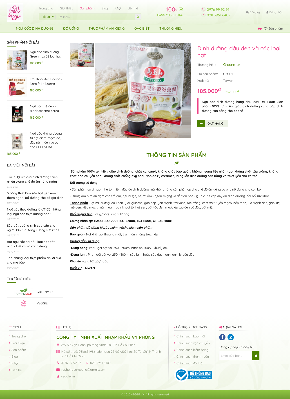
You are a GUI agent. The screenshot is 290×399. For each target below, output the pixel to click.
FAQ (118, 8)
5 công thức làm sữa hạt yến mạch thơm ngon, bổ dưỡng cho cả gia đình (35, 195)
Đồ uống (71, 28)
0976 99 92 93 (218, 9)
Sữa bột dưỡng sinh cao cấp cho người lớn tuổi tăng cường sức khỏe (33, 228)
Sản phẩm (87, 8)
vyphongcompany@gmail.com (83, 370)
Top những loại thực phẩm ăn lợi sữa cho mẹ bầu (34, 260)
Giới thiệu (66, 8)
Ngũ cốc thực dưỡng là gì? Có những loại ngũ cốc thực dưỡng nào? (34, 211)
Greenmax (232, 64)
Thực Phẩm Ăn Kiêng (107, 28)
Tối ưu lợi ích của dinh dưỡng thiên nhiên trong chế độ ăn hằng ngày (32, 179)
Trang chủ (46, 8)
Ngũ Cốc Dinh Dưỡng (34, 28)
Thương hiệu (170, 28)
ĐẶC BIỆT (141, 28)
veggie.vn (68, 376)
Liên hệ (133, 8)
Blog (104, 8)
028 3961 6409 (218, 15)
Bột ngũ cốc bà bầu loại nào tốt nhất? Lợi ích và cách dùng (31, 244)
